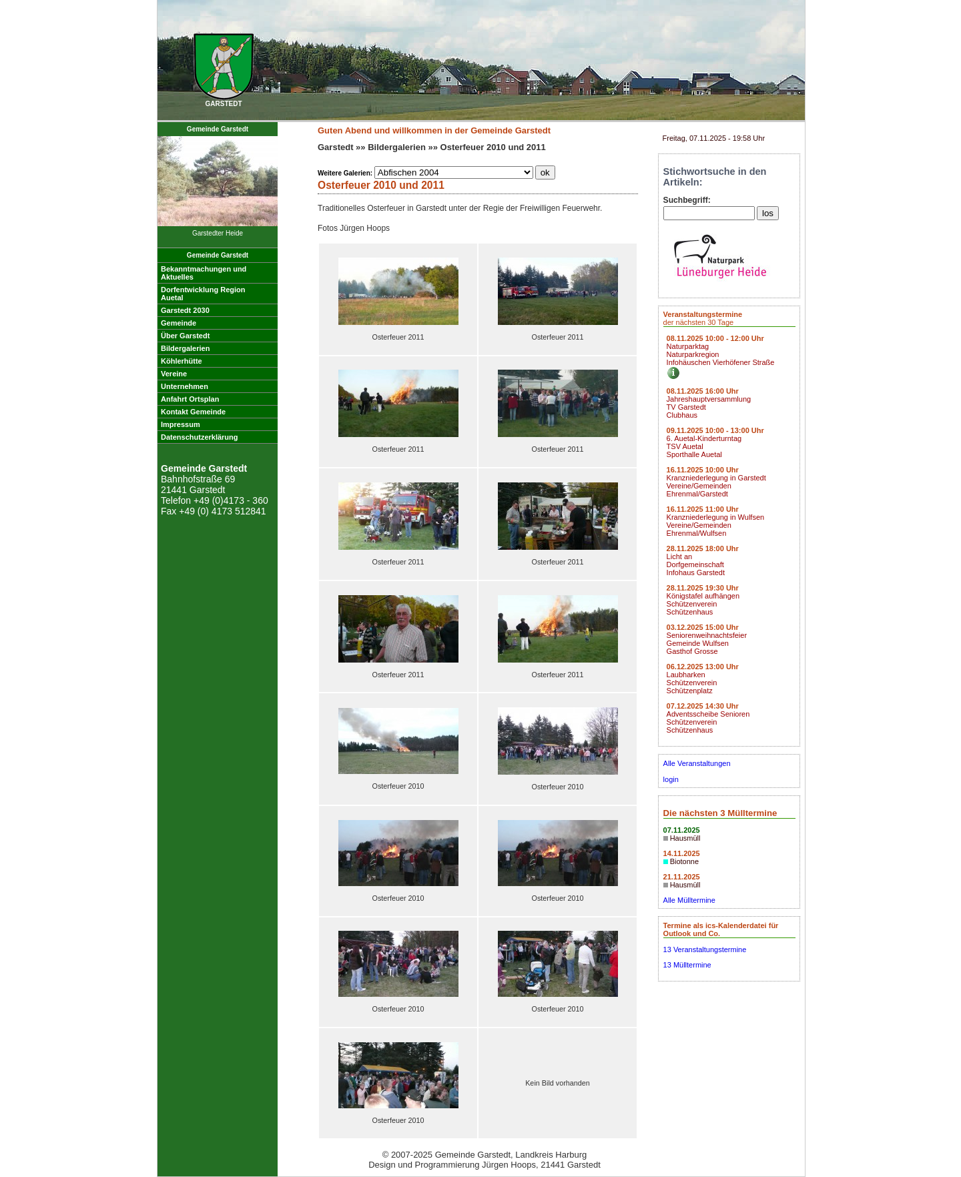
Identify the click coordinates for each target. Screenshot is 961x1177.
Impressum (180, 424)
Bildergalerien (185, 348)
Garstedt (335, 147)
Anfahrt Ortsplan (190, 399)
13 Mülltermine (687, 965)
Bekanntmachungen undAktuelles (203, 273)
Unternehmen (184, 386)
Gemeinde (178, 323)
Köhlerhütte (181, 361)
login (671, 779)
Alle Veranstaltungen (697, 763)
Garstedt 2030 (185, 310)
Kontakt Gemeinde (193, 412)
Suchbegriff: (687, 200)
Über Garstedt (185, 336)
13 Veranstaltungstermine (705, 949)
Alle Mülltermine (689, 900)
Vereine (174, 374)
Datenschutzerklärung (199, 437)
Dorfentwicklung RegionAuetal (203, 294)
